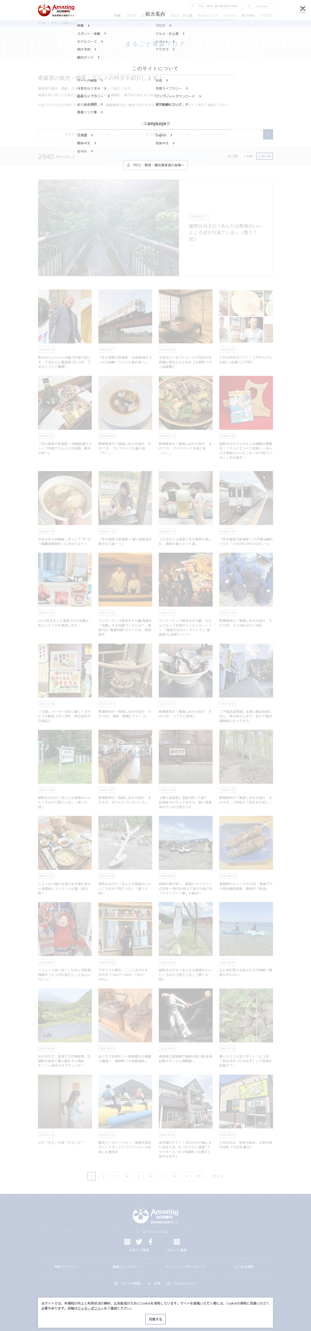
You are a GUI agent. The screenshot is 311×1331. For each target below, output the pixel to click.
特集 (117, 15)
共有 (153, 1283)
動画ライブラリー (126, 1266)
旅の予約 (247, 15)
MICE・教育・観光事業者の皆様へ (127, 1315)
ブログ (131, 15)
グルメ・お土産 (181, 15)
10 (198, 1176)
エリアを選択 (168, 134)
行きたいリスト (182, 1283)
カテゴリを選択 (88, 134)
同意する (155, 1319)
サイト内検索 (127, 1283)
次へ (218, 1176)
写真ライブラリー (67, 1266)
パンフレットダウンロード (185, 1266)
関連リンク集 (199, 1315)
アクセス (266, 15)
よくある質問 (244, 1266)
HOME (42, 23)
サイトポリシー (171, 1315)
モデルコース (208, 15)
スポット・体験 (152, 15)
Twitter (139, 1241)
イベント (229, 15)
